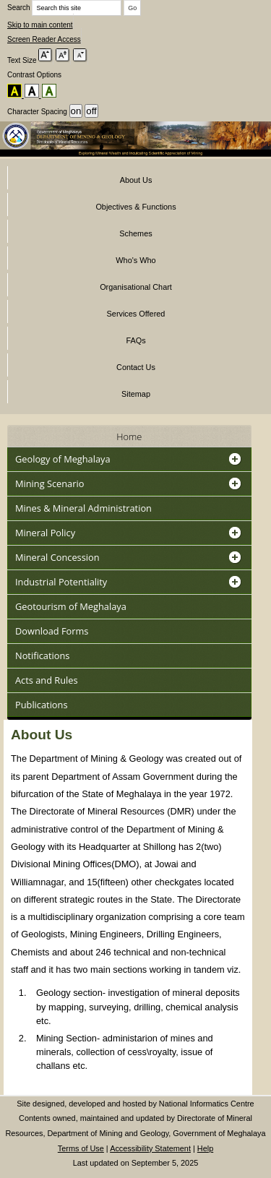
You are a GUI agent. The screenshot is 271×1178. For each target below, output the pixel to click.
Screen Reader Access (44, 39)
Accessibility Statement (150, 1148)
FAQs (135, 340)
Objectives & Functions (135, 206)
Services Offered (136, 313)
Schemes (135, 233)
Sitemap (135, 394)
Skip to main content (40, 25)
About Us (136, 180)
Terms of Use (81, 1148)
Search (64, 8)
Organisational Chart (136, 287)
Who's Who (135, 260)
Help (205, 1148)
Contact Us (135, 367)
